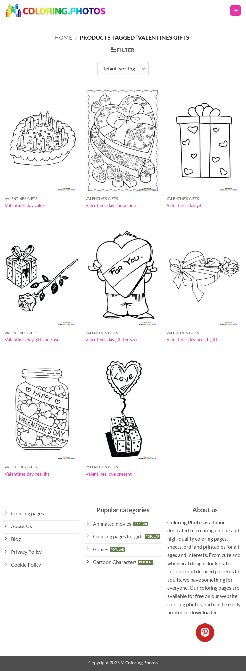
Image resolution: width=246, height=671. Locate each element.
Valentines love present (109, 473)
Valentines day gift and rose (32, 339)
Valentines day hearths (27, 473)
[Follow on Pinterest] (205, 632)
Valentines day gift (185, 205)
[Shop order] (123, 68)
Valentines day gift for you (111, 339)
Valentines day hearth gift (192, 339)
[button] (235, 10)
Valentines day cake (24, 205)
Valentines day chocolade (111, 205)
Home (63, 37)
